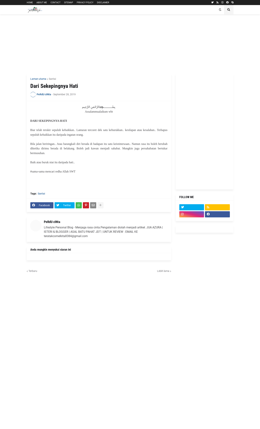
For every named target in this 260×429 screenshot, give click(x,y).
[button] (220, 9)
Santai (52, 79)
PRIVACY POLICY (85, 2)
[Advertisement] (130, 44)
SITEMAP (68, 2)
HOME (30, 2)
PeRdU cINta (52, 222)
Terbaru (33, 271)
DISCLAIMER (103, 2)
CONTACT (55, 2)
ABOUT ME (41, 2)
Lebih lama (163, 271)
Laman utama (38, 79)
